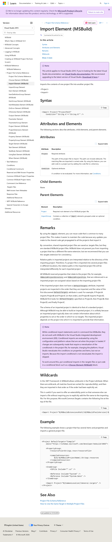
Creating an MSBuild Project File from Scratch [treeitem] (19, 60)
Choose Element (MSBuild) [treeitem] (18, 80)
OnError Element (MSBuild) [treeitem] (19, 108)
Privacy (53, 531)
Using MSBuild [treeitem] (10, 55)
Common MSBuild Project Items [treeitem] (19, 179)
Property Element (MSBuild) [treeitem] (19, 136)
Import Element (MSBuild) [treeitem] (18, 83)
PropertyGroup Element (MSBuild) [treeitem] (21, 140)
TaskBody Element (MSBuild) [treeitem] (19, 151)
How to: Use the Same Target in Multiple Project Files (62, 503)
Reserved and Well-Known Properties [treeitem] (20, 172)
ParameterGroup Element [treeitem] (18, 122)
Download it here (89, 77)
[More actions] (107, 23)
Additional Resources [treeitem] (14, 197)
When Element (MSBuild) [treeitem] (18, 158)
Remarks (45, 51)
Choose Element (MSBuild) (80, 365)
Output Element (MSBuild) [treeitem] (18, 115)
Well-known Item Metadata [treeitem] (17, 190)
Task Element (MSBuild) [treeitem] (17, 147)
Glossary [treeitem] (8, 208)
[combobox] (18, 28)
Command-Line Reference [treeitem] (16, 183)
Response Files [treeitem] (12, 194)
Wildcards (45, 54)
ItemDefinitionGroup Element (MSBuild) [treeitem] (19, 96)
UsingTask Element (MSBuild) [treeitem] (19, 154)
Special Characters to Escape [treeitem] (17, 205)
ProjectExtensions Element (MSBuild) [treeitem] (18, 131)
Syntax (44, 44)
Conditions (97, 173)
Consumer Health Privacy (69, 531)
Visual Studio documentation (77, 74)
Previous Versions (21, 531)
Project (43, 211)
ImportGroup (46, 216)
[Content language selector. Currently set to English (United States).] (14, 525)
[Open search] (100, 3)
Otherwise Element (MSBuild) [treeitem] (19, 112)
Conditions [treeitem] (11, 165)
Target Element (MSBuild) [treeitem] (18, 143)
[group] (74, 412)
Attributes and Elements (51, 47)
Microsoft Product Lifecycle (70, 10)
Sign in (106, 3)
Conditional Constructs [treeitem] (15, 169)
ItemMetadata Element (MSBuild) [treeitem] (21, 104)
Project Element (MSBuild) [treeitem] (18, 126)
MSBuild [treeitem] (8, 37)
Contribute (43, 531)
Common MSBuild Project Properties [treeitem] (20, 176)
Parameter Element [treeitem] (16, 119)
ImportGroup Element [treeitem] (17, 87)
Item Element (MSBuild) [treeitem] (17, 91)
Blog (33, 531)
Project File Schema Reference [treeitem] (20, 76)
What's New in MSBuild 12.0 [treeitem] (15, 41)
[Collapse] (31, 23)
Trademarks (7, 534)
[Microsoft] (4, 3)
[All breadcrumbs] (42, 23)
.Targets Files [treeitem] (11, 187)
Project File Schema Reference (57, 23)
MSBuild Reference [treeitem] (14, 69)
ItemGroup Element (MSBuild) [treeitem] (20, 101)
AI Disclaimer (8, 531)
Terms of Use (88, 531)
